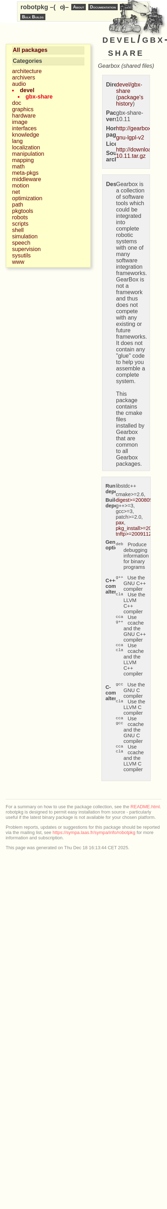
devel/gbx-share (129, 88)
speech (21, 243)
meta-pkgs (25, 173)
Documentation (103, 7)
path (17, 205)
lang (17, 141)
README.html (145, 806)
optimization (27, 198)
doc (16, 103)
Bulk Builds (33, 16)
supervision (26, 249)
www (18, 262)
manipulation (28, 154)
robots (20, 217)
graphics (22, 109)
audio (19, 84)
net (16, 192)
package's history (129, 100)
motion (20, 186)
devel (27, 90)
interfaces (24, 128)
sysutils (21, 255)
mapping (23, 160)
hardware (24, 116)
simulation (25, 236)
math (18, 166)
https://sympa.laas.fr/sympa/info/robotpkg (93, 832)
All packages (30, 50)
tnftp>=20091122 (135, 534)
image (20, 122)
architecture (27, 71)
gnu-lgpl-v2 (130, 138)
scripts (20, 224)
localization (26, 147)
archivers (23, 78)
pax (120, 522)
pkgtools (22, 211)
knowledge (25, 135)
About (78, 7)
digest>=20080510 (137, 500)
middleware (26, 179)
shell (18, 230)
